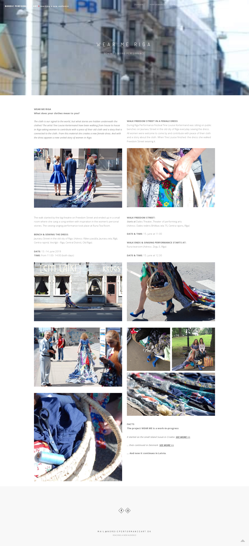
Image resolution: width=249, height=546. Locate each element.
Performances (161, 6)
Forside (143, 6)
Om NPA (216, 6)
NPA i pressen (199, 6)
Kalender (180, 6)
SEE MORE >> (183, 437)
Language (237, 6)
